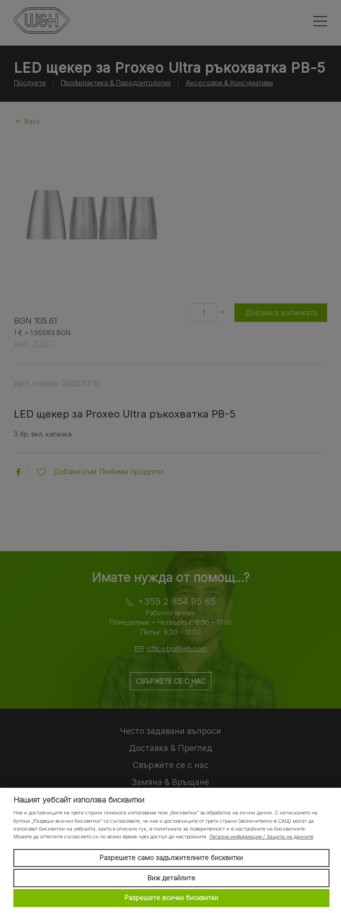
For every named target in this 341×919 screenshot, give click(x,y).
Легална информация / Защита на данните (261, 836)
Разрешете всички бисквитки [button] (171, 898)
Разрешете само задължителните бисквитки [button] (171, 857)
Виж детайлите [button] (171, 878)
